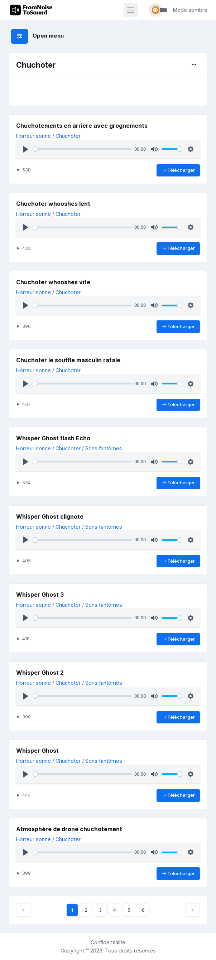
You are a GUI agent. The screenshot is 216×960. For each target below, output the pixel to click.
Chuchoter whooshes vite (53, 282)
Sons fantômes (103, 448)
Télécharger (178, 170)
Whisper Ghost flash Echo (53, 438)
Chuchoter (68, 136)
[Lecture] (25, 149)
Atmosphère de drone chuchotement (69, 829)
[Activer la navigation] (131, 10)
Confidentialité (108, 942)
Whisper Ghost (37, 750)
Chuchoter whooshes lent (53, 203)
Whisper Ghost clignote (49, 516)
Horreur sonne (33, 136)
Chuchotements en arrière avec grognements (82, 125)
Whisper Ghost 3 (40, 594)
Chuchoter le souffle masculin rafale (68, 360)
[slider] (82, 149)
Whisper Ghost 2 (40, 672)
